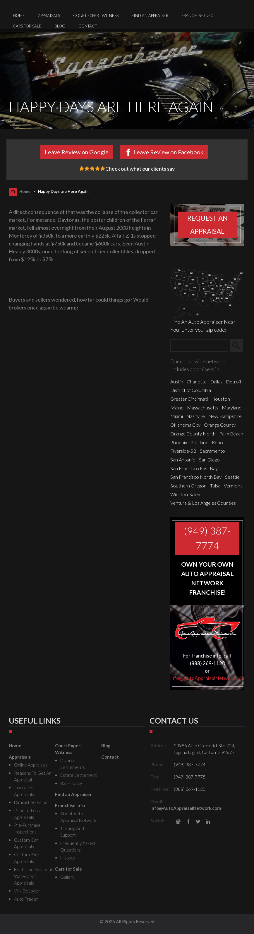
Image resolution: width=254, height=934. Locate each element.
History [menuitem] (67, 857)
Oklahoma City (185, 425)
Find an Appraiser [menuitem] (150, 15)
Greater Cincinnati (189, 399)
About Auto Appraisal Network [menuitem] (78, 817)
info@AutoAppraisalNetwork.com (208, 678)
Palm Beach (231, 433)
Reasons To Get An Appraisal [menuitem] (33, 776)
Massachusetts (202, 407)
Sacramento (212, 451)
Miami (176, 416)
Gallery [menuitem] (67, 877)
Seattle (232, 477)
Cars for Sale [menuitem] (27, 26)
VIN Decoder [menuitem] (27, 890)
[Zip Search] (199, 345)
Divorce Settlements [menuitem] (72, 764)
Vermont (233, 485)
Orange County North (193, 433)
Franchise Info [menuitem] (197, 15)
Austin (176, 381)
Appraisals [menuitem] (49, 15)
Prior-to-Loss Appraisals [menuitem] (27, 814)
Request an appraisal (207, 224)
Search (239, 346)
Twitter (198, 821)
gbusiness (178, 821)
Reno (217, 442)
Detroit (233, 381)
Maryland (231, 407)
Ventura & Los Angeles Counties (203, 503)
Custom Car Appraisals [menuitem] (26, 843)
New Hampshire (225, 416)
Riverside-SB (183, 451)
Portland (199, 442)
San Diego (209, 459)
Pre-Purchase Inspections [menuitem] (27, 828)
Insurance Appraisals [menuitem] (24, 791)
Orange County (220, 425)
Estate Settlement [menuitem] (78, 775)
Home (24, 191)
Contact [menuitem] (87, 26)
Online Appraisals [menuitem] (31, 764)
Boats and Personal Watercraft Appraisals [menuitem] (33, 876)
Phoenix (178, 442)
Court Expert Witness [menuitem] (96, 15)
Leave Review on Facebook (168, 151)
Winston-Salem (186, 494)
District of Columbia (190, 390)
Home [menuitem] (19, 15)
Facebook (188, 821)
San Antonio (182, 459)
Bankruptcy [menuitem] (71, 783)
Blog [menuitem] (59, 26)
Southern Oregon (188, 485)
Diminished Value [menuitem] (30, 802)
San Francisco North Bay (196, 477)
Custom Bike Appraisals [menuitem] (26, 858)
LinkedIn (207, 821)
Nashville (195, 416)
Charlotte (197, 381)
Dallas (216, 381)
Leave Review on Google (77, 151)
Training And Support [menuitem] (72, 832)
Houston (220, 399)
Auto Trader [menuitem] (26, 899)
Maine (176, 407)
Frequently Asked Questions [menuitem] (77, 846)
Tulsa (215, 485)
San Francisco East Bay (194, 468)
